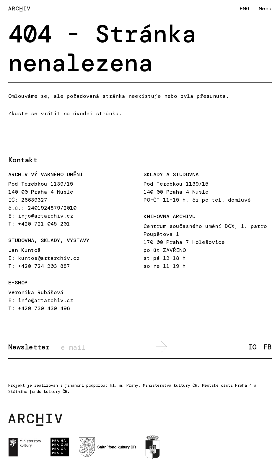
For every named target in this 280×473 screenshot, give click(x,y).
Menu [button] (265, 8)
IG (252, 347)
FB (267, 347)
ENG (244, 8)
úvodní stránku (96, 113)
